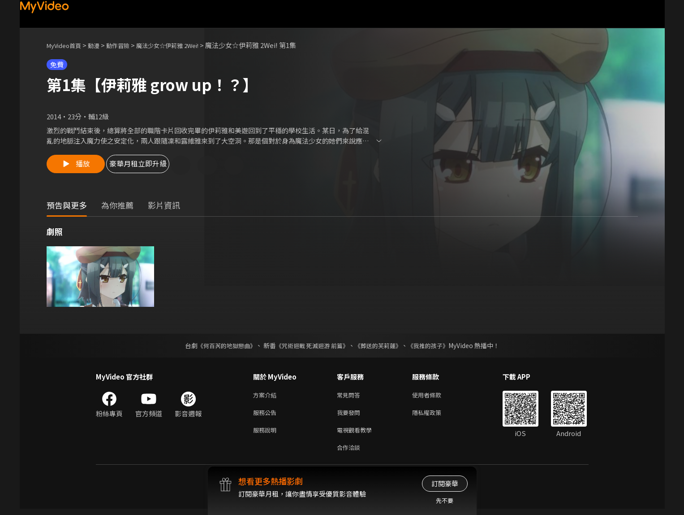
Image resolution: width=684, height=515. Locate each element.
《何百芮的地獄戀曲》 (220, 346)
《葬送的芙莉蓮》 (381, 346)
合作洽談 (350, 453)
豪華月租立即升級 (155, 166)
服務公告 (266, 415)
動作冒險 (127, 45)
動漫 (101, 45)
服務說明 (266, 434)
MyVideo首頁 (67, 45)
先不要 (444, 500)
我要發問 (350, 415)
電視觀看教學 (357, 434)
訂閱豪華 (444, 483)
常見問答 (350, 396)
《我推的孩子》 (434, 346)
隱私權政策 (434, 415)
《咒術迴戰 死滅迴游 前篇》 (311, 346)
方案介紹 (266, 396)
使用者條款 (434, 396)
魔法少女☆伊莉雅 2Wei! (184, 45)
